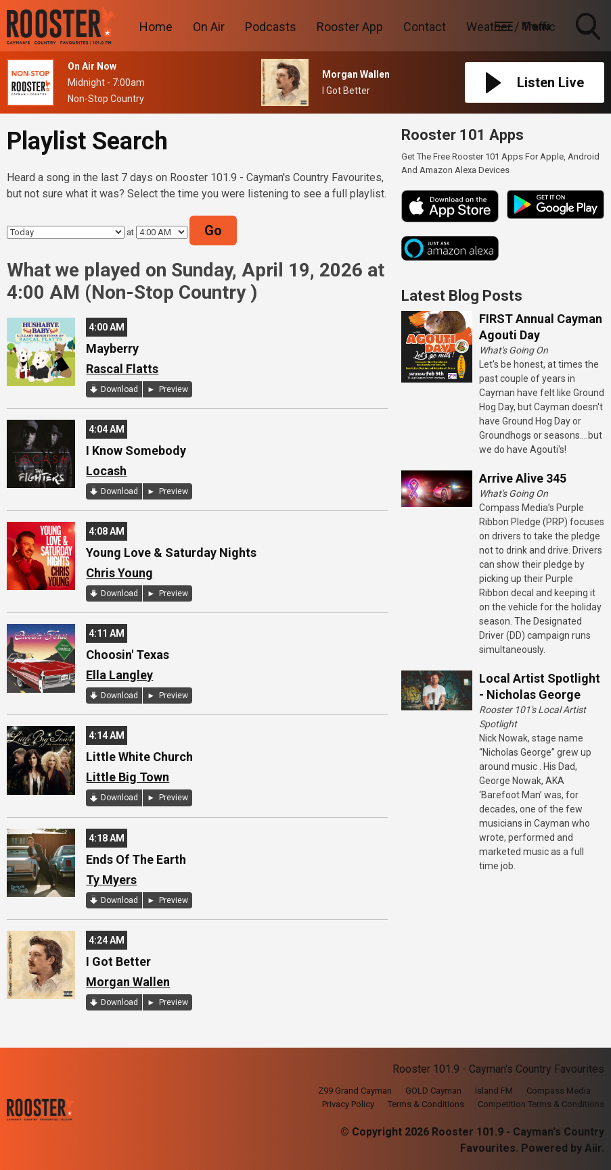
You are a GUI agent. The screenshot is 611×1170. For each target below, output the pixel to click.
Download (119, 389)
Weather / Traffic (511, 27)
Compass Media (558, 1091)
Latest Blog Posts (461, 295)
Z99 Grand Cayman (355, 1091)
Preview (172, 389)
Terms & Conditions (426, 1104)
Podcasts (270, 27)
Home (156, 27)
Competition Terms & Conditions (541, 1104)
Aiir (593, 1148)
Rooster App (350, 27)
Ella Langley (119, 675)
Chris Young (119, 573)
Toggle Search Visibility (589, 28)
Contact (424, 27)
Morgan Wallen (128, 982)
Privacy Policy (348, 1104)
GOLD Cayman (433, 1091)
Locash (106, 471)
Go (213, 230)
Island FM (494, 1091)
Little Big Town (127, 777)
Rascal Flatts (122, 369)
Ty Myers (111, 880)
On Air (209, 27)
